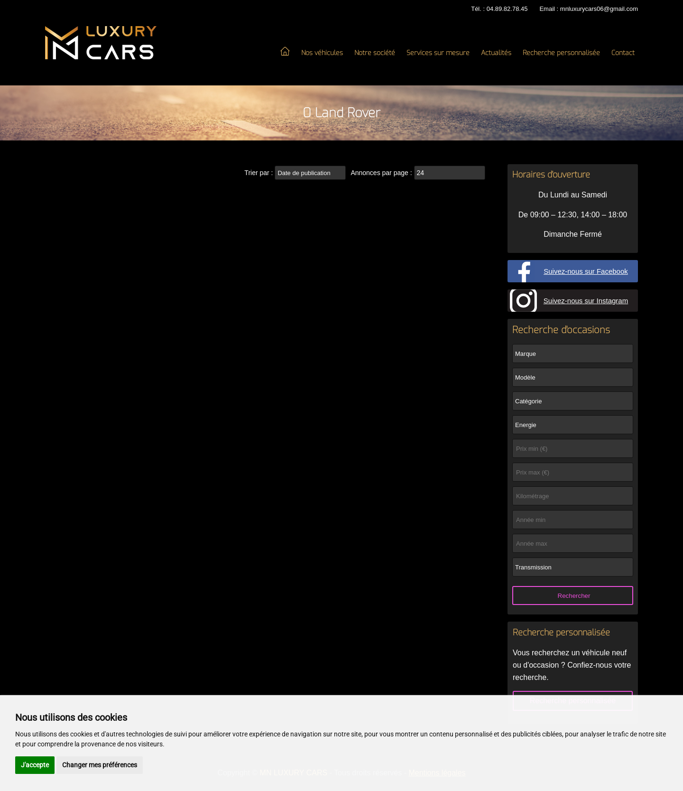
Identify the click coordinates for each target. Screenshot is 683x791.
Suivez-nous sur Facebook (586, 271)
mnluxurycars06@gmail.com (599, 8)
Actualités (496, 52)
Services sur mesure (438, 52)
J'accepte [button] (35, 765)
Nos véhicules (322, 52)
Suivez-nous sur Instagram (586, 301)
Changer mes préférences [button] (99, 765)
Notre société (374, 52)
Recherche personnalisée (561, 52)
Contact (623, 52)
